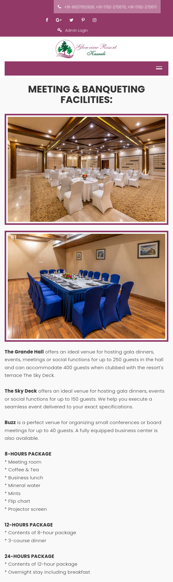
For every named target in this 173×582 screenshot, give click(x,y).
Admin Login (72, 30)
